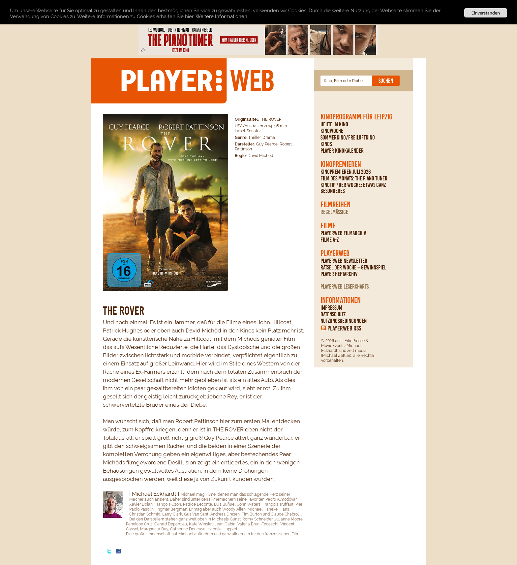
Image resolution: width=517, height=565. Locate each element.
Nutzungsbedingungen (343, 321)
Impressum (331, 308)
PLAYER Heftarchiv (338, 274)
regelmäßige (334, 212)
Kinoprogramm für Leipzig (356, 117)
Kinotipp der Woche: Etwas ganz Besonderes (353, 188)
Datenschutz (333, 314)
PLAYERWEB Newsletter (343, 261)
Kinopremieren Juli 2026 (345, 172)
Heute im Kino (334, 124)
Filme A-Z (329, 240)
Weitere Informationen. (222, 16)
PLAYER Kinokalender (342, 151)
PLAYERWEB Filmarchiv (343, 233)
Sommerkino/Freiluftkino (347, 138)
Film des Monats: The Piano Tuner (353, 178)
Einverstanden (485, 13)
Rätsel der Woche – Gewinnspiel (353, 267)
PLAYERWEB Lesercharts (344, 287)
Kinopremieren (340, 164)
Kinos (326, 144)
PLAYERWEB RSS (344, 328)
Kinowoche (331, 131)
